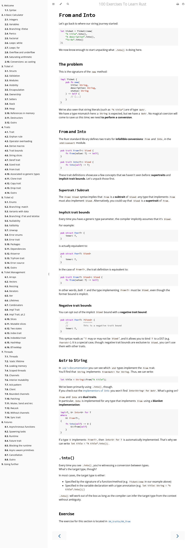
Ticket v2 (7, 197)
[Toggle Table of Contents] (53, 4)
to (73, 360)
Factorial (11, 38)
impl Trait (12, 309)
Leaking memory (16, 365)
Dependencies (15, 248)
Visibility (11, 85)
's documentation (75, 368)
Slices (11, 319)
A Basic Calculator (12, 14)
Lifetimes (12, 300)
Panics (10, 33)
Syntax (10, 10)
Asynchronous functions (20, 426)
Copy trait (13, 183)
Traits (6, 127)
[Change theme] (60, 4)
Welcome (8, 5)
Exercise (66, 513)
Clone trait (13, 178)
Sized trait (12, 164)
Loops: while (13, 42)
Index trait (13, 333)
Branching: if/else (16, 28)
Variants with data (17, 211)
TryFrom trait (14, 258)
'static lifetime (14, 361)
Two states (13, 328)
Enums (11, 202)
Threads (7, 351)
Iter (9, 295)
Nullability (12, 220)
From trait (12, 169)
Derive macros (14, 145)
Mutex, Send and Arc (19, 403)
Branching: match (16, 206)
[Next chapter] (178, 535)
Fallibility (12, 225)
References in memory (20, 113)
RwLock (11, 408)
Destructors (14, 117)
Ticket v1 (7, 66)
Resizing (11, 286)
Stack (10, 103)
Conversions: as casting (20, 61)
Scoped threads (15, 370)
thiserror (12, 253)
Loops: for (12, 47)
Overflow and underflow (20, 52)
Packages (12, 244)
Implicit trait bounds (74, 212)
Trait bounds (14, 150)
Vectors (11, 281)
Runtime (11, 436)
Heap (10, 108)
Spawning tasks (15, 431)
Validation (12, 75)
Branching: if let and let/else (22, 216)
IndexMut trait (15, 337)
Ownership (13, 94)
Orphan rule (13, 136)
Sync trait (13, 417)
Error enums (14, 234)
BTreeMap (13, 347)
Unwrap (11, 230)
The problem (71, 64)
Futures (7, 422)
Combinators (14, 305)
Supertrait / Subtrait (74, 190)
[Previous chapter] (59, 535)
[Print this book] (178, 4)
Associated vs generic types (22, 174)
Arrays (10, 277)
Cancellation (13, 454)
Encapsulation (14, 89)
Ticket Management (13, 272)
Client (10, 389)
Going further (10, 464)
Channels (12, 375)
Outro (11, 122)
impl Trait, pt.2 (15, 314)
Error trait (12, 239)
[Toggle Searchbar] (67, 4)
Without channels (17, 412)
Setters (11, 99)
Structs (11, 70)
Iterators (11, 291)
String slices (13, 155)
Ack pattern (13, 384)
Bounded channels (17, 393)
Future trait (13, 440)
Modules (11, 80)
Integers (11, 19)
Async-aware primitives (19, 450)
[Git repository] (183, 4)
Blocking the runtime (18, 445)
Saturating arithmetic (18, 56)
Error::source (14, 262)
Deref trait (12, 159)
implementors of (96, 390)
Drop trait (13, 188)
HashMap (13, 342)
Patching (12, 398)
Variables (12, 24)
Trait (9, 131)
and (77, 14)
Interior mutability (17, 379)
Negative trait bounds (75, 305)
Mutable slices (15, 323)
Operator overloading (18, 141)
